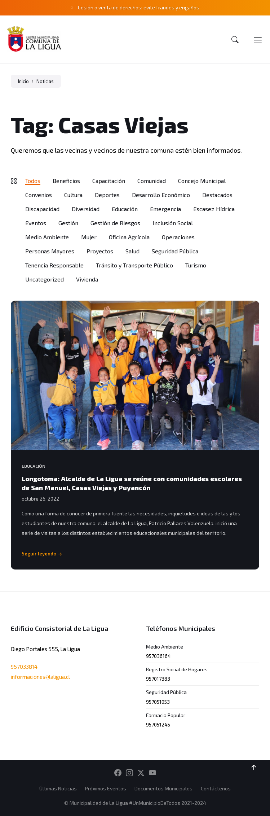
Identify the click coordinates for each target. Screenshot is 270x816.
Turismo (195, 265)
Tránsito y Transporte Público (134, 265)
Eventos (35, 222)
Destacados (217, 194)
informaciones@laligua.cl (40, 676)
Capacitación (108, 180)
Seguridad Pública (175, 251)
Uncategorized (44, 279)
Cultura (73, 194)
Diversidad (85, 208)
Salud (132, 251)
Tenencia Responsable (54, 265)
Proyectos (100, 251)
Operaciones (178, 237)
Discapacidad (42, 208)
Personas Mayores (49, 251)
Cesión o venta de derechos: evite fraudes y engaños (138, 7)
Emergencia (165, 208)
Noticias (45, 81)
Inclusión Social (172, 222)
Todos (32, 180)
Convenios (38, 194)
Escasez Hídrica (214, 208)
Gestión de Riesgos (115, 222)
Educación (125, 208)
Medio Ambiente (47, 237)
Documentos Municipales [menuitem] (163, 788)
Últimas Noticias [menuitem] (58, 788)
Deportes (107, 194)
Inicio (23, 81)
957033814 (24, 666)
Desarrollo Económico (161, 194)
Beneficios (66, 180)
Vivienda (87, 279)
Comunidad (151, 180)
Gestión (68, 222)
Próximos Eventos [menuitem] (105, 788)
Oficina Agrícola (129, 237)
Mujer (89, 237)
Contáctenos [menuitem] (216, 788)
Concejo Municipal (202, 180)
